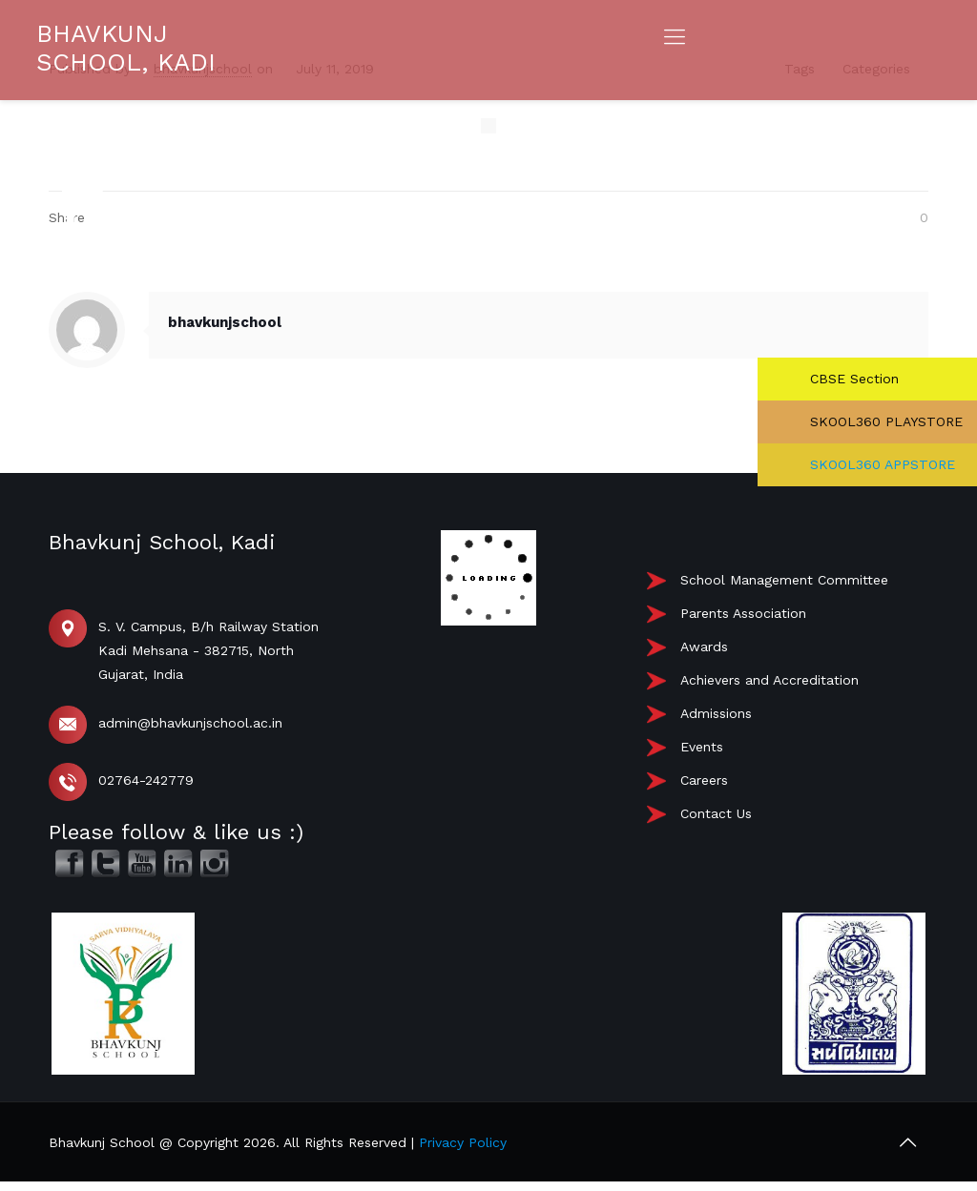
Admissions (716, 713)
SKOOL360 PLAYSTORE (884, 421)
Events (701, 746)
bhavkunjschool (224, 322)
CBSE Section (852, 378)
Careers (704, 780)
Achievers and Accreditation (769, 680)
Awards (704, 646)
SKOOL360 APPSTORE (880, 464)
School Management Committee (784, 579)
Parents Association (743, 613)
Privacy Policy (463, 1142)
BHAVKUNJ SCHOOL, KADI (126, 47)
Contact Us (716, 813)
